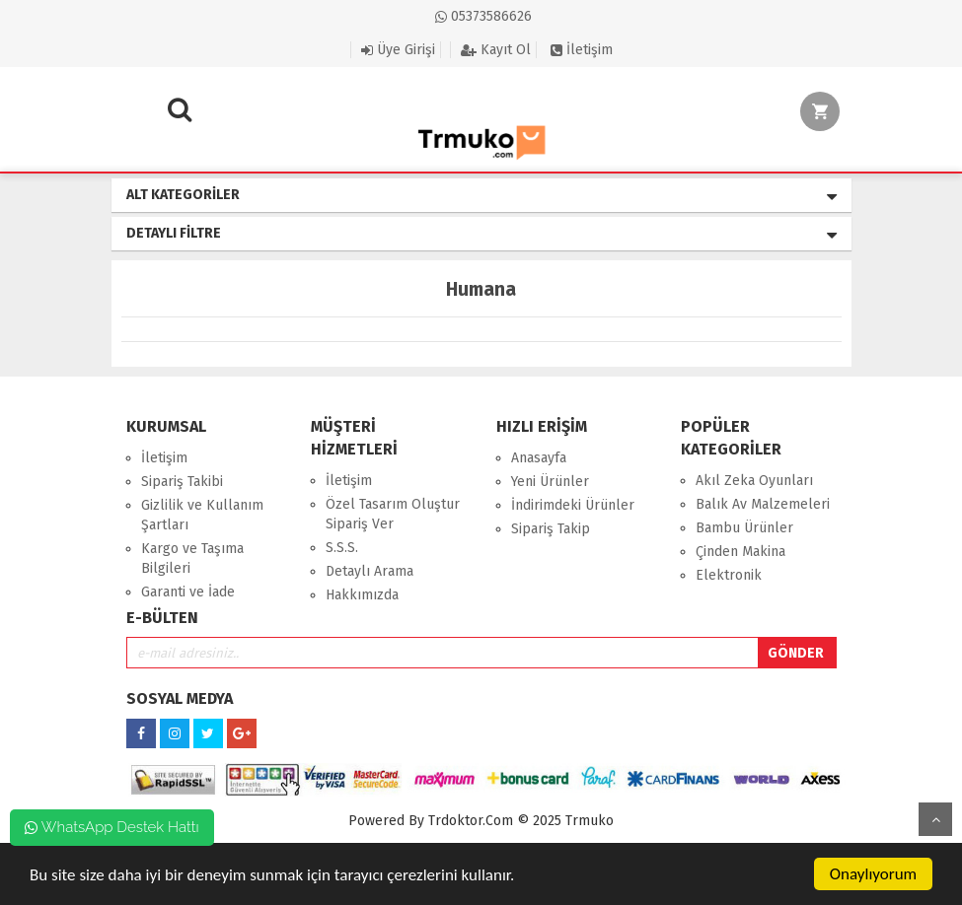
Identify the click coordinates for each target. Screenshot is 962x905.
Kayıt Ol (496, 49)
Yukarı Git (935, 819)
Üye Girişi (398, 49)
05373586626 (483, 16)
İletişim (582, 49)
